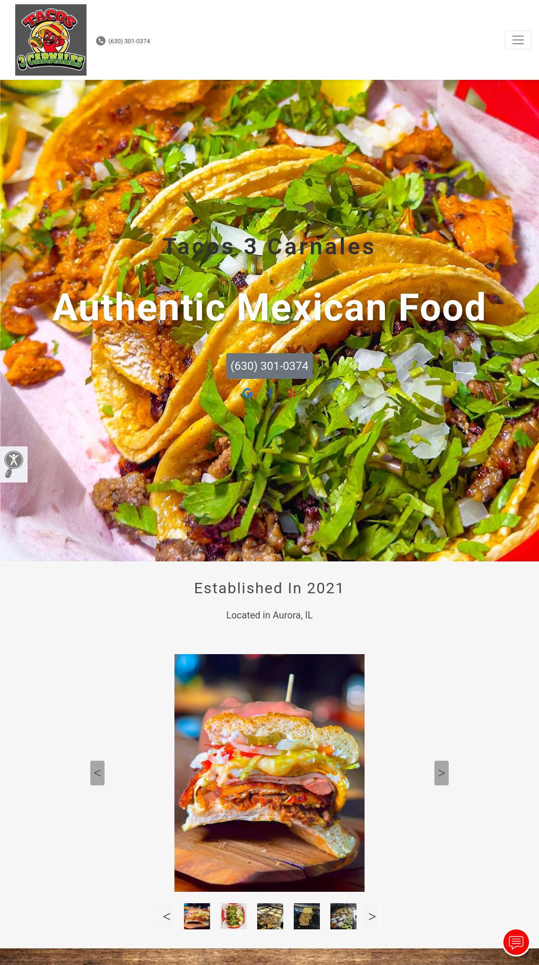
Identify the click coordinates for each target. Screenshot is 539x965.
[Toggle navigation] (518, 39)
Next (441, 773)
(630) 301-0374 (123, 41)
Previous (97, 773)
